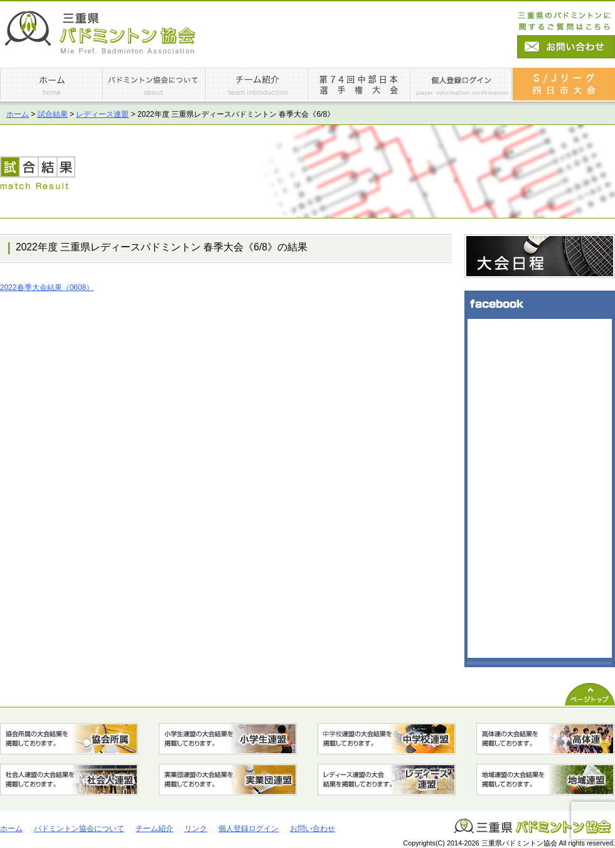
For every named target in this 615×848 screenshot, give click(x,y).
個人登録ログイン (248, 828)
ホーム (17, 114)
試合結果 (53, 114)
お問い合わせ (312, 828)
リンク (195, 828)
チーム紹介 (154, 828)
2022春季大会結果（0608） (47, 287)
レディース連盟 (102, 114)
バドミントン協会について (79, 828)
